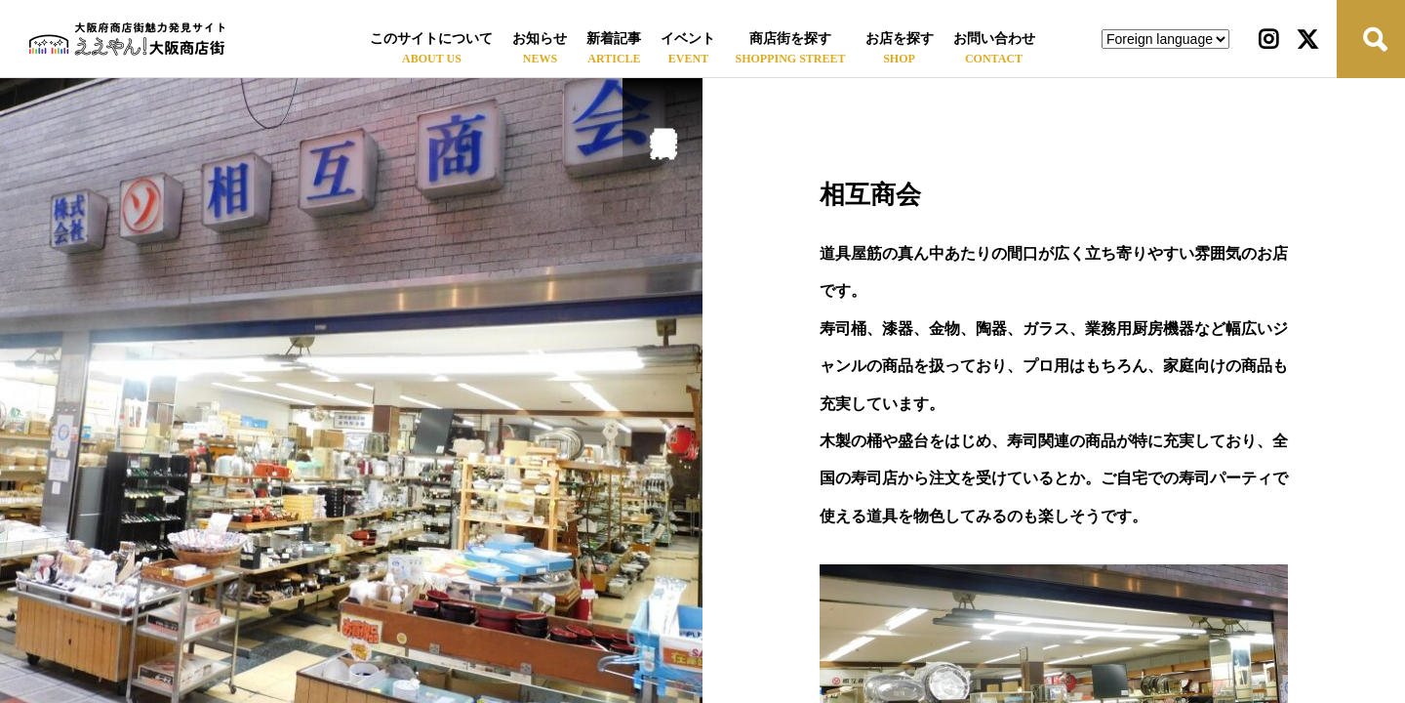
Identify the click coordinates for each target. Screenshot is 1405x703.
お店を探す (899, 38)
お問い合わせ (994, 38)
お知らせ (539, 38)
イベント (688, 38)
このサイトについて (431, 38)
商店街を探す (790, 38)
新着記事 (613, 38)
